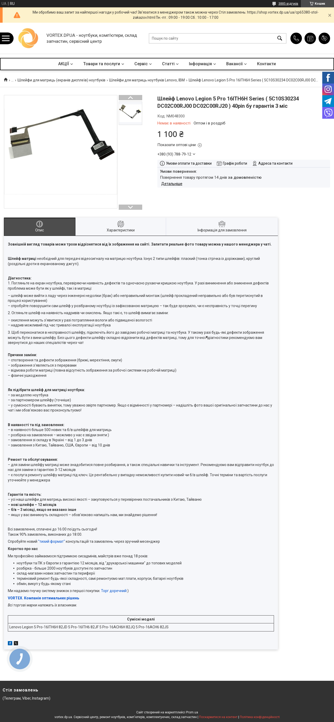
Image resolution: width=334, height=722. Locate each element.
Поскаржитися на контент (218, 717)
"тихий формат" (51, 541)
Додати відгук (324, 38)
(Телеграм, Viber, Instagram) (26, 698)
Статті (168, 63)
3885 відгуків (288, 3)
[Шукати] (279, 38)
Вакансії (234, 63)
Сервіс (141, 63)
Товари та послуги (101, 63)
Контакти (266, 63)
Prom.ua (192, 712)
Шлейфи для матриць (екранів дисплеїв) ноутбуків (61, 80)
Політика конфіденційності (260, 717)
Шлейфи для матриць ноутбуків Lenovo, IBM (147, 80)
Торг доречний (114, 591)
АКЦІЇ (63, 63)
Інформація (200, 63)
